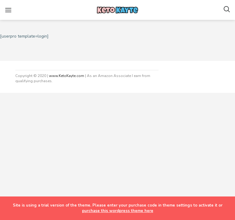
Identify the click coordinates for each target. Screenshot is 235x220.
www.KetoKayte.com (66, 75)
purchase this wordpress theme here (117, 211)
